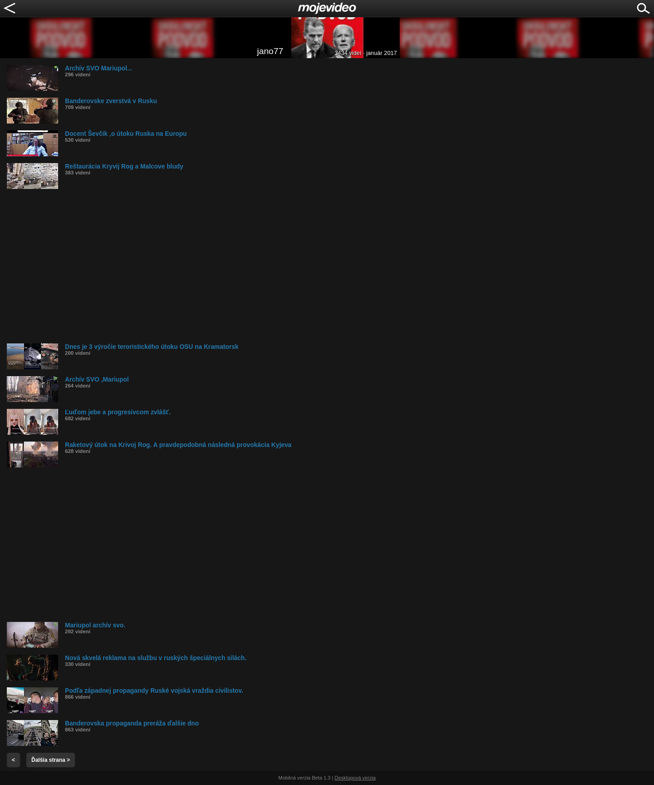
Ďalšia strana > (50, 760)
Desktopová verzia (355, 777)
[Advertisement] (279, 266)
